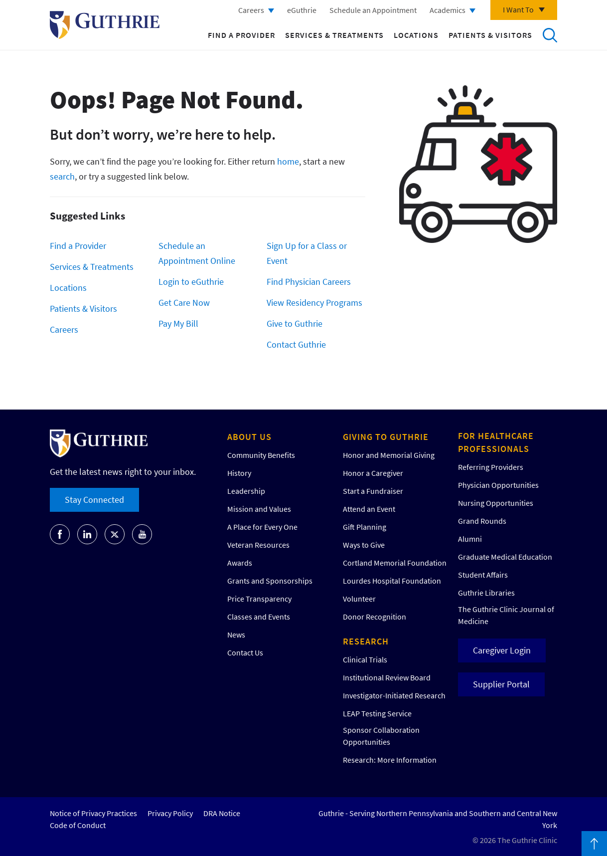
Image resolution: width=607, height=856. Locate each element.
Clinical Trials (365, 659)
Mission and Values (259, 509)
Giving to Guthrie (386, 436)
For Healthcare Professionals (496, 442)
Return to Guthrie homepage (104, 25)
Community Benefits (261, 455)
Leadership (246, 491)
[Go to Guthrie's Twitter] (115, 534)
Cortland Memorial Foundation (395, 563)
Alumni (470, 539)
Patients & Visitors (490, 35)
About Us (249, 436)
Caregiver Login (502, 650)
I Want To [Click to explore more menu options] (518, 9)
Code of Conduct (78, 825)
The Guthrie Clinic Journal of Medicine (506, 615)
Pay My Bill (178, 323)
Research (366, 641)
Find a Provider (241, 35)
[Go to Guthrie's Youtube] (142, 534)
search (62, 176)
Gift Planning (364, 527)
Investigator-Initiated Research (394, 695)
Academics (447, 10)
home (288, 161)
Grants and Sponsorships (269, 581)
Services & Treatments (334, 35)
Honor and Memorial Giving (389, 455)
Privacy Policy (170, 813)
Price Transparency (259, 599)
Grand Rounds (482, 521)
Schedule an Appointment (373, 10)
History (239, 473)
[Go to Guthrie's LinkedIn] (87, 534)
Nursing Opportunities (495, 503)
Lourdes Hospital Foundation (392, 581)
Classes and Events (258, 617)
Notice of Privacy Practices (93, 813)
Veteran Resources (258, 545)
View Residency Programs (314, 302)
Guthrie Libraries (486, 593)
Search (549, 34)
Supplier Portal (501, 684)
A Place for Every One (262, 527)
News (236, 635)
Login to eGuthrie (191, 281)
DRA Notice (221, 813)
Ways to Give (364, 545)
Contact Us (245, 652)
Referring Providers (490, 467)
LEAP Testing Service (377, 713)
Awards (239, 563)
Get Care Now (184, 302)
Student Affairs (483, 575)
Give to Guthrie (294, 323)
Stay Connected (94, 499)
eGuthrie (301, 10)
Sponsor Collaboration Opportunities (381, 736)
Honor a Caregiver (373, 473)
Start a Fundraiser (373, 491)
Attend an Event (369, 509)
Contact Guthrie (296, 344)
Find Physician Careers (309, 281)
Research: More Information (390, 760)
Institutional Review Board (387, 677)
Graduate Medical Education (505, 557)
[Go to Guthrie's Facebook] (60, 534)
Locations (416, 35)
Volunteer (359, 599)
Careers (251, 10)
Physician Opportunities (498, 485)
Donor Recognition (374, 617)
